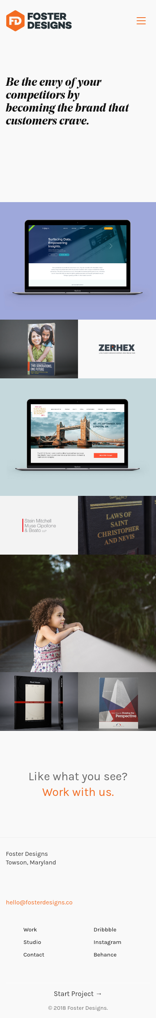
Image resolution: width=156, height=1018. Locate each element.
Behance (105, 954)
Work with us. (78, 792)
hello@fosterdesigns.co (39, 902)
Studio (32, 942)
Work (30, 929)
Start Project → (78, 993)
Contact (33, 954)
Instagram (107, 942)
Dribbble (105, 929)
